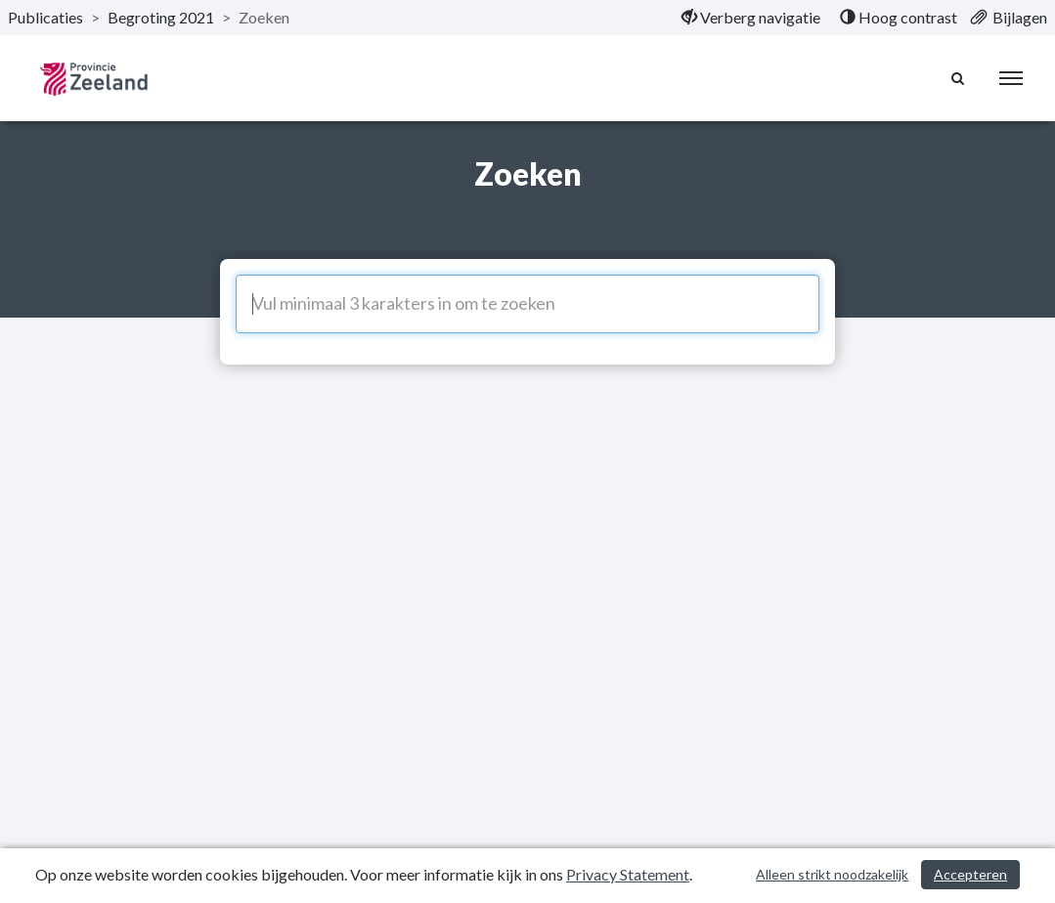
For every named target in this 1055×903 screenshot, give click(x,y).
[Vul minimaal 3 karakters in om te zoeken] (527, 304)
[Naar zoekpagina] (958, 78)
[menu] (1011, 78)
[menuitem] (751, 17)
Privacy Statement (627, 874)
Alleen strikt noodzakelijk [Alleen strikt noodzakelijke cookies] (832, 874)
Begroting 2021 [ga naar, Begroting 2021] (161, 17)
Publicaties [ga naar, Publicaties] (45, 17)
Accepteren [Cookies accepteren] (970, 874)
